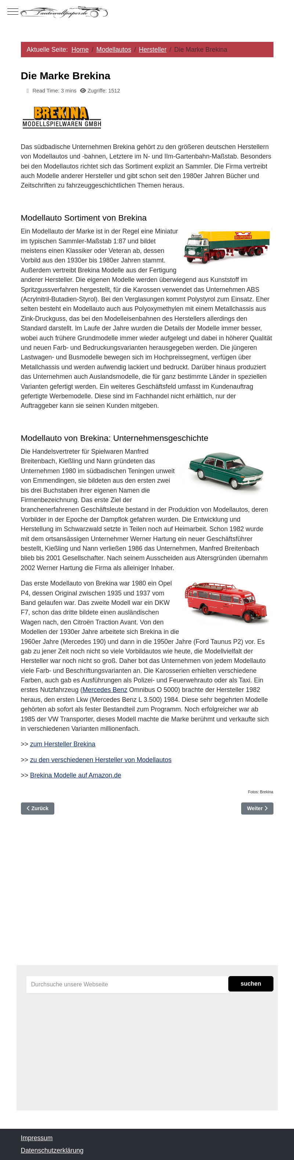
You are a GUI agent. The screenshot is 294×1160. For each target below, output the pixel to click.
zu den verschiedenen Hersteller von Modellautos (100, 760)
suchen (250, 983)
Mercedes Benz (105, 689)
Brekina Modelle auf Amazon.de (75, 775)
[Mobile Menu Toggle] (12, 11)
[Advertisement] (147, 900)
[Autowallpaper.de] (147, 12)
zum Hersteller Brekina (62, 744)
